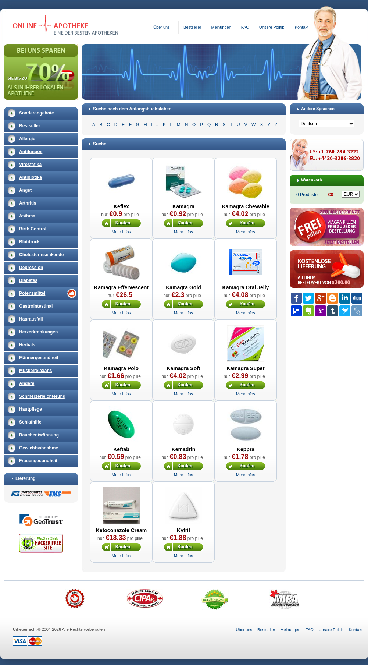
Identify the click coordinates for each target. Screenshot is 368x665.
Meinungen (221, 27)
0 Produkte (307, 194)
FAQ (245, 27)
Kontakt (301, 27)
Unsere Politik (271, 27)
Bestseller (192, 27)
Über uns (161, 27)
